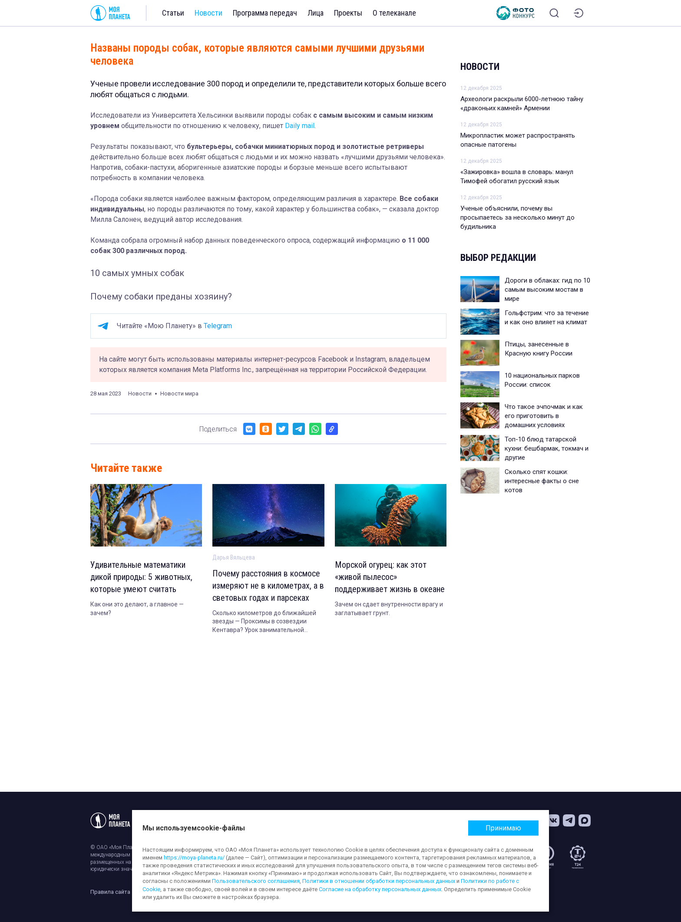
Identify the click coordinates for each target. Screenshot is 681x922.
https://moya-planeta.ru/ (194, 857)
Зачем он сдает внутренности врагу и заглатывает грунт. (389, 608)
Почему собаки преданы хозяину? (161, 296)
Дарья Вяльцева (233, 557)
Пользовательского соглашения (256, 881)
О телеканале (394, 12)
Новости (208, 12)
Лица (315, 12)
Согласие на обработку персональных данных (380, 889)
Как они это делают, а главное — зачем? (137, 608)
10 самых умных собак (137, 273)
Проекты (348, 12)
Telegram (218, 326)
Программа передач (265, 12)
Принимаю (503, 828)
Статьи (173, 12)
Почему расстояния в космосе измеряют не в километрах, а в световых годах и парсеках (268, 585)
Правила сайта (110, 892)
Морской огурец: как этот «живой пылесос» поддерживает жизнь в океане (390, 577)
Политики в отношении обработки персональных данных (378, 881)
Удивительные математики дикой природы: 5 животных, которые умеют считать (141, 577)
